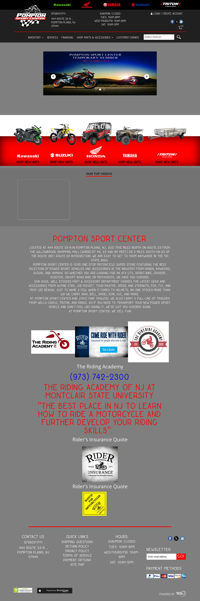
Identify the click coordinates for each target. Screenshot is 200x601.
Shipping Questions (77, 542)
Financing (67, 37)
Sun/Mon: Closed (110, 14)
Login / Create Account (167, 13)
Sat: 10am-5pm (110, 24)
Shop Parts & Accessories (95, 37)
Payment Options (77, 560)
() (182, 26)
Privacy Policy (77, 551)
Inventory (35, 37)
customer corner (128, 37)
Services (52, 37)
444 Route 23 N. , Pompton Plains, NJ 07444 (63, 22)
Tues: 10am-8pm (110, 17)
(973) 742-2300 (100, 377)
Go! (179, 38)
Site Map (77, 564)
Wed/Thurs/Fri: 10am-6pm (110, 21)
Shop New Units (27, 162)
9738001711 (58, 14)
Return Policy (77, 546)
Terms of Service (77, 555)
